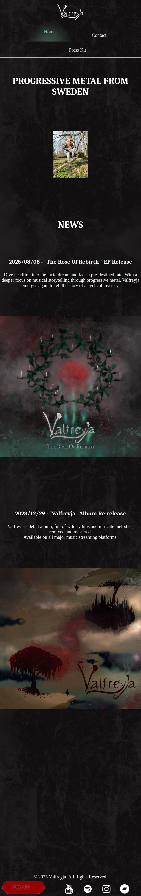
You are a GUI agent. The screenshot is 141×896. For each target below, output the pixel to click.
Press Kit (77, 50)
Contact (99, 35)
